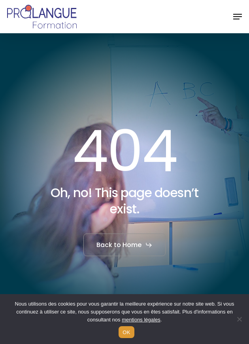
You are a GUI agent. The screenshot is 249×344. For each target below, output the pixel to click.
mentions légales (141, 320)
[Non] (239, 319)
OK (126, 332)
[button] (237, 17)
